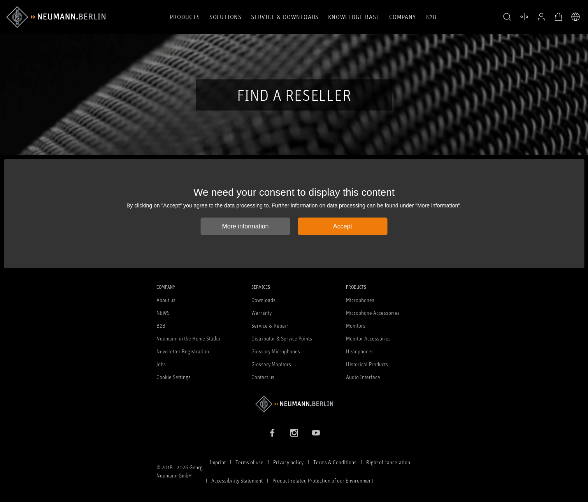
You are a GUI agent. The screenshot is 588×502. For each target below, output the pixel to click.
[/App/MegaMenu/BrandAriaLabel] (55, 17)
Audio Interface (363, 377)
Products (185, 17)
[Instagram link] (294, 433)
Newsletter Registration (182, 351)
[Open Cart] (558, 17)
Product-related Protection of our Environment (322, 480)
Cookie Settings (173, 377)
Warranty (261, 312)
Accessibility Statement (237, 480)
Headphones (360, 351)
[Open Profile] (541, 17)
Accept (342, 226)
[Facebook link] (272, 433)
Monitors (355, 325)
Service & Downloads (285, 17)
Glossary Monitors (271, 364)
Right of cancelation (388, 462)
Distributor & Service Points (281, 338)
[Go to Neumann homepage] (294, 404)
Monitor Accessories (368, 338)
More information (245, 226)
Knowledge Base (353, 17)
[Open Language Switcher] (575, 17)
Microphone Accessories (373, 312)
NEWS (163, 312)
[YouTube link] (316, 433)
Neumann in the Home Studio (188, 338)
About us (166, 300)
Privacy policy (288, 462)
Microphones (360, 300)
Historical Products (367, 364)
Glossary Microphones (275, 351)
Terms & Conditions (334, 462)
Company (402, 17)
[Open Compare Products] (524, 17)
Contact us (262, 377)
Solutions (225, 17)
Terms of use (249, 462)
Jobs (161, 364)
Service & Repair (269, 325)
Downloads (263, 300)
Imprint (217, 462)
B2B (430, 17)
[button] (507, 17)
